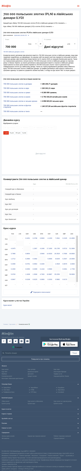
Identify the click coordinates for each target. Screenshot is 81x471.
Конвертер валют (7, 376)
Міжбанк (4, 374)
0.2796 (35, 238)
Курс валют (5, 369)
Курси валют (7, 305)
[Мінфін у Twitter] (16, 341)
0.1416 (42, 269)
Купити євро (31, 403)
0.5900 (50, 269)
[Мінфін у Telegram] (10, 341)
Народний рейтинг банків (61, 376)
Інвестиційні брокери (60, 371)
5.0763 (13, 274)
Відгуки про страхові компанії (37, 436)
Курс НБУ (4, 371)
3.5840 (42, 253)
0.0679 (65, 264)
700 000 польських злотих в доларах (17, 84)
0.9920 (42, 238)
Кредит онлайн (32, 376)
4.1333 (50, 238)
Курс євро (57, 369)
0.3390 (13, 264)
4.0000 (72, 264)
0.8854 (27, 253)
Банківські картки (33, 371)
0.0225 (35, 279)
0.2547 (65, 259)
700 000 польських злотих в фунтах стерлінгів (17, 106)
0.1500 (13, 269)
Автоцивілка (5, 438)
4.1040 (42, 248)
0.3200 (42, 264)
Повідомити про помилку (40, 359)
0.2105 (65, 238)
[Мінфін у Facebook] (4, 341)
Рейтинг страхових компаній (62, 436)
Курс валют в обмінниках (35, 401)
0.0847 (13, 279)
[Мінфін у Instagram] (21, 341)
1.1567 (35, 248)
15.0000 (72, 259)
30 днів (12, 133)
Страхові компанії (59, 438)
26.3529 (57, 253)
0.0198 (27, 279)
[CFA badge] (6, 446)
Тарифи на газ (58, 374)
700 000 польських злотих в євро (16, 88)
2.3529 (57, 264)
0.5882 (57, 279)
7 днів (6, 133)
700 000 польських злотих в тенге (16, 111)
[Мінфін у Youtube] (27, 341)
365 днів (18, 133)
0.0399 (35, 269)
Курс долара (31, 369)
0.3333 (50, 279)
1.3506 (35, 274)
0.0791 (27, 264)
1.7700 (72, 269)
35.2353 (57, 274)
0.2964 (27, 259)
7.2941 (57, 238)
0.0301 (65, 269)
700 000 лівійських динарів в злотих (13, 52)
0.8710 (65, 248)
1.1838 (27, 274)
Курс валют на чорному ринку (63, 401)
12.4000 (72, 238)
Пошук (74, 353)
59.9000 (72, 274)
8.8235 (57, 259)
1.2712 (13, 259)
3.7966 (13, 253)
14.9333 (49, 253)
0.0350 (27, 269)
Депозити (31, 374)
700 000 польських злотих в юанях (16, 97)
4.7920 (42, 274)
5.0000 (50, 259)
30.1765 (57, 248)
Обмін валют (5, 401)
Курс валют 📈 (13, 324)
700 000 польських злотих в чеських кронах (20, 101)
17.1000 (49, 248)
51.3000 (72, 248)
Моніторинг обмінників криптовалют (12, 378)
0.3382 (35, 259)
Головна (5, 324)
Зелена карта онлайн (8, 436)
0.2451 (27, 238)
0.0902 (35, 264)
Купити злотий (58, 403)
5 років (24, 133)
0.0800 (42, 279)
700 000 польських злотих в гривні (16, 92)
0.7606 (65, 253)
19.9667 (49, 274)
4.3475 (13, 248)
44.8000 (72, 253)
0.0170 (65, 279)
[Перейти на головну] (6, 6)
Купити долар (6, 403)
